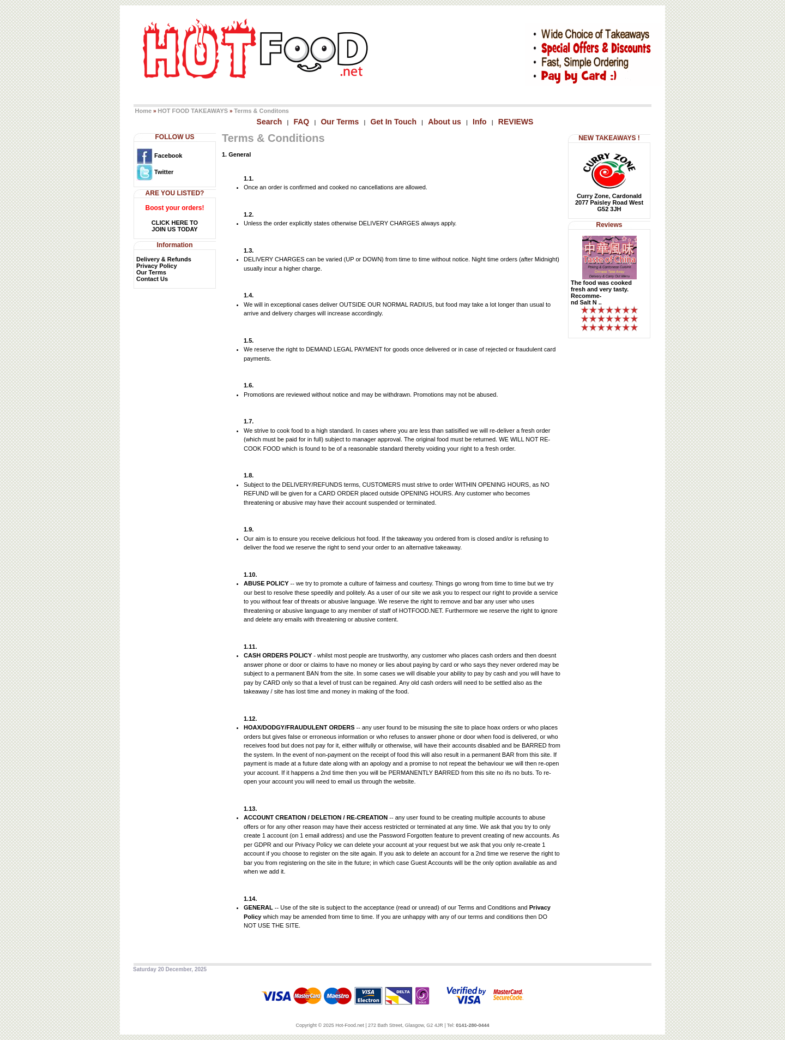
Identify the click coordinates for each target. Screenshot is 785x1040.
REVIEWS (516, 121)
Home (143, 110)
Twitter (154, 172)
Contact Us (152, 279)
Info (480, 121)
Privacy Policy (156, 265)
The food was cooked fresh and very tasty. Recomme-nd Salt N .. (601, 292)
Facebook (159, 155)
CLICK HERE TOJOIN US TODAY (175, 225)
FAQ (301, 121)
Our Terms (340, 121)
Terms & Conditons (261, 110)
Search (269, 121)
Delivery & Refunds (163, 259)
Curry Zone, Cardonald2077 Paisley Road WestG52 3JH (609, 202)
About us (444, 121)
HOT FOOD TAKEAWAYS (193, 110)
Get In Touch (393, 121)
